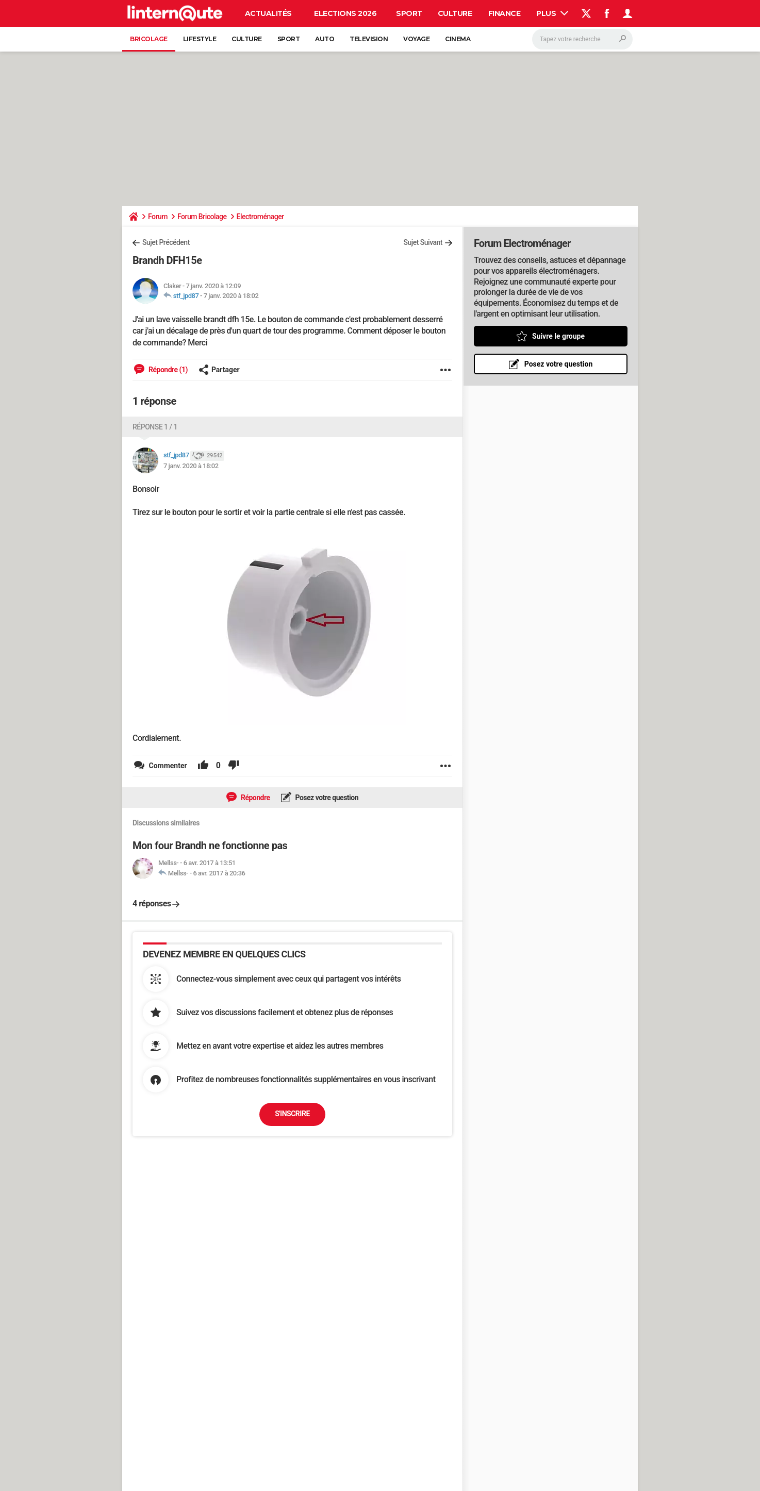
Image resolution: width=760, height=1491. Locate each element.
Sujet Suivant (422, 242)
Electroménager (260, 216)
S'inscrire (292, 1113)
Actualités (268, 13)
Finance (504, 13)
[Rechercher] (582, 39)
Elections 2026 (345, 13)
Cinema (457, 39)
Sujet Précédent (166, 242)
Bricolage (149, 39)
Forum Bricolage (202, 216)
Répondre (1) (167, 370)
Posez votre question (326, 797)
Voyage (416, 39)
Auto (324, 39)
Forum (158, 216)
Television (369, 39)
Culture (455, 13)
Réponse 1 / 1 (155, 427)
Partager (219, 370)
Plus (552, 13)
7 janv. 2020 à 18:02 (231, 296)
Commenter (167, 765)
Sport (409, 13)
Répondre (254, 797)
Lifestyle (200, 39)
